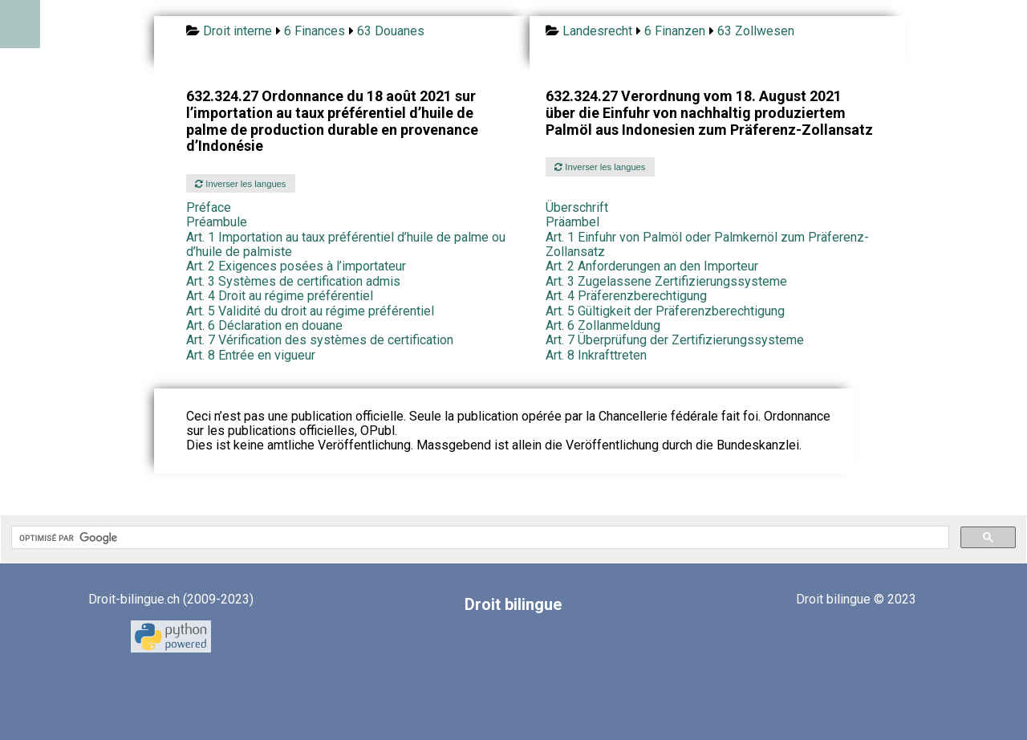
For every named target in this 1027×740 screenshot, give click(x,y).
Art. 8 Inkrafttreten (596, 355)
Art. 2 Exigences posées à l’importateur (296, 266)
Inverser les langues (240, 184)
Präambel (572, 222)
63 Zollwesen (755, 31)
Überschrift (577, 207)
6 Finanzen (674, 31)
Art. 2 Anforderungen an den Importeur (652, 266)
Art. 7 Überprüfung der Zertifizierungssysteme (675, 340)
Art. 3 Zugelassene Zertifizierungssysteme (666, 281)
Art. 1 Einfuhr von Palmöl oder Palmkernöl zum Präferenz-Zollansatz (707, 244)
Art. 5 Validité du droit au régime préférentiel (310, 311)
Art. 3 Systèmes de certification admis (293, 281)
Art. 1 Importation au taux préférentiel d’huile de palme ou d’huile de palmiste (345, 244)
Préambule (216, 222)
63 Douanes (390, 31)
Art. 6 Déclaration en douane (264, 325)
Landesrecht (597, 31)
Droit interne (237, 31)
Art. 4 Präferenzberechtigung (626, 295)
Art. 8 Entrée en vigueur (250, 355)
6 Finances (314, 31)
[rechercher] (478, 538)
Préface (208, 207)
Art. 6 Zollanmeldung (603, 325)
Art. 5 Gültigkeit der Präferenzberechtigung (665, 311)
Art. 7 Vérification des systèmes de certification (319, 340)
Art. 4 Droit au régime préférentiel (279, 295)
